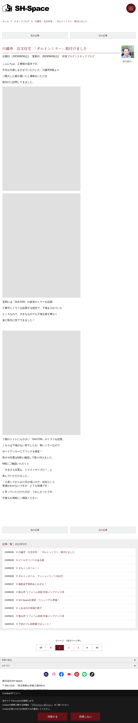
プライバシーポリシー (42, 704)
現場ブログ (68, 56)
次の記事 (103, 35)
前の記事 (35, 35)
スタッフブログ (86, 56)
